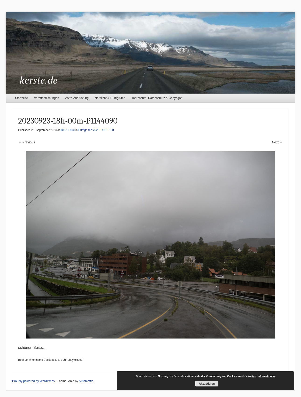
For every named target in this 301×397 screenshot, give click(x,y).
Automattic (86, 381)
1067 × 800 (67, 130)
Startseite (21, 98)
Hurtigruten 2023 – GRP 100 (96, 130)
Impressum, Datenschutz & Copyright (156, 98)
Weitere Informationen (261, 376)
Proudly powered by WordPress (33, 381)
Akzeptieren (207, 383)
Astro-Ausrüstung (76, 98)
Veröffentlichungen (46, 98)
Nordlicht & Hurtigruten (110, 98)
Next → (277, 142)
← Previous (26, 142)
